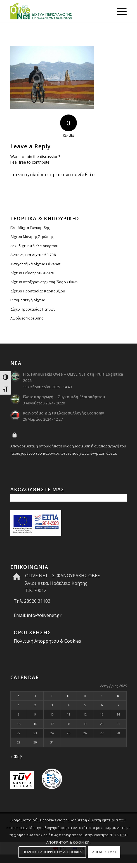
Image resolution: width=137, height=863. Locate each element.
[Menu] (119, 11)
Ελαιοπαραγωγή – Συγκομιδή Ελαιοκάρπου (64, 396)
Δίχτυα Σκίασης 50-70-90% (32, 272)
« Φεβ (16, 757)
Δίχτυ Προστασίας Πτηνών (32, 309)
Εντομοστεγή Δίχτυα (27, 299)
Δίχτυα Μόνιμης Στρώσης (31, 236)
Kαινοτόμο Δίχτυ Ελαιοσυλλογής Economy (63, 413)
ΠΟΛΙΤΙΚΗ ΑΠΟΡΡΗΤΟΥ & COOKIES (52, 852)
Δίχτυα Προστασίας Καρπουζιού (37, 291)
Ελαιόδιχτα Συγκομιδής (30, 227)
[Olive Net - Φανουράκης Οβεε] (56, 11)
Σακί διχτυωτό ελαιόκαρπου (34, 245)
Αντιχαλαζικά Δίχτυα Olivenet (35, 263)
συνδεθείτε (84, 174)
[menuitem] (119, 11)
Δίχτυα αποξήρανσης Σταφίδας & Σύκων (44, 281)
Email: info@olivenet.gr (38, 615)
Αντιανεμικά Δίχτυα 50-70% (33, 254)
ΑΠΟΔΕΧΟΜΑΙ (104, 852)
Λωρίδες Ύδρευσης (26, 318)
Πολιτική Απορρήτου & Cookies (47, 641)
